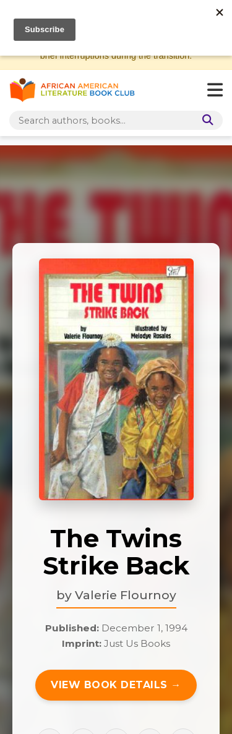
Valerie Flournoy (125, 594)
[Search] (205, 120)
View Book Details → (116, 685)
